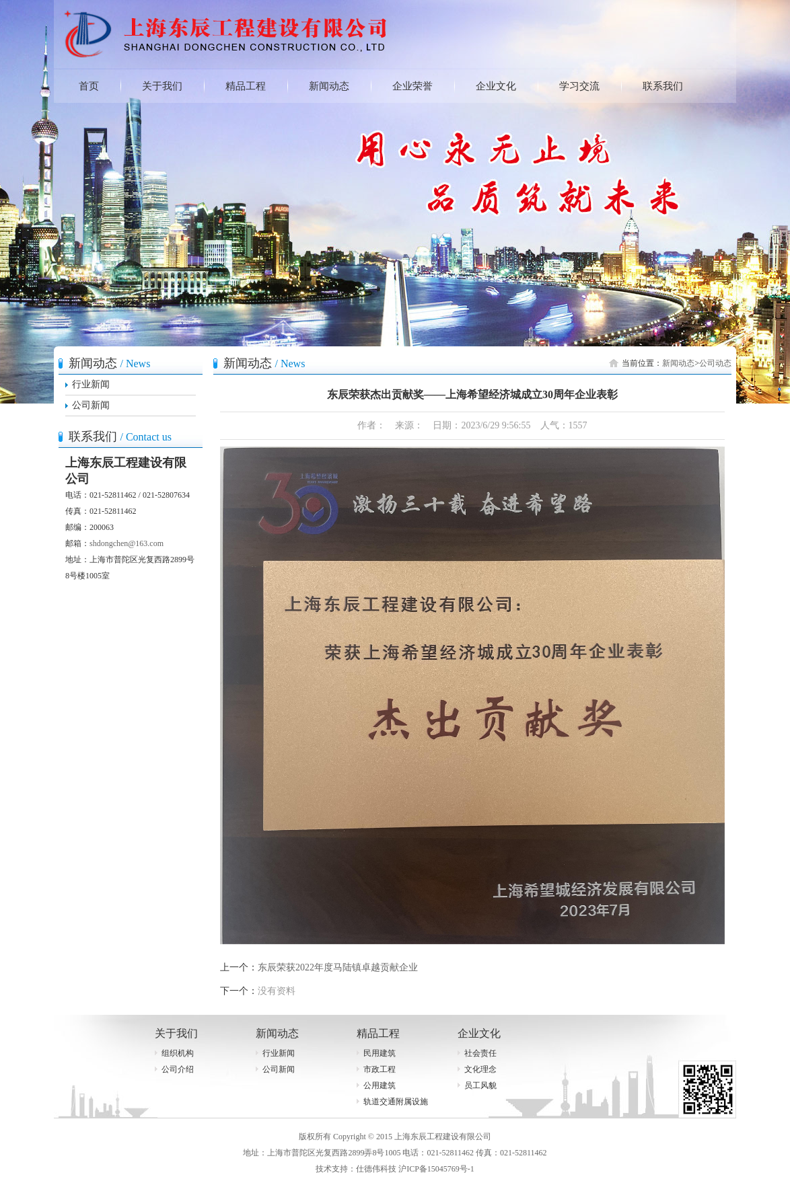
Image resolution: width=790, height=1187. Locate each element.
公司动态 (715, 363)
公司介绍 (177, 1069)
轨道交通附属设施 (395, 1101)
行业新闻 (91, 384)
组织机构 (177, 1053)
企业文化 (496, 86)
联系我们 (663, 86)
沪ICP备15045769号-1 (436, 1169)
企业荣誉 (412, 86)
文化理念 (480, 1069)
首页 (89, 86)
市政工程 (379, 1069)
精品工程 (245, 86)
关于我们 (162, 86)
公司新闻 (91, 405)
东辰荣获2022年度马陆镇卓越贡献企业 (338, 967)
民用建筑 (379, 1053)
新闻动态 (329, 86)
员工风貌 (480, 1085)
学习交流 (579, 86)
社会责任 (480, 1053)
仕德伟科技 (376, 1169)
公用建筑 (379, 1085)
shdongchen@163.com (126, 543)
